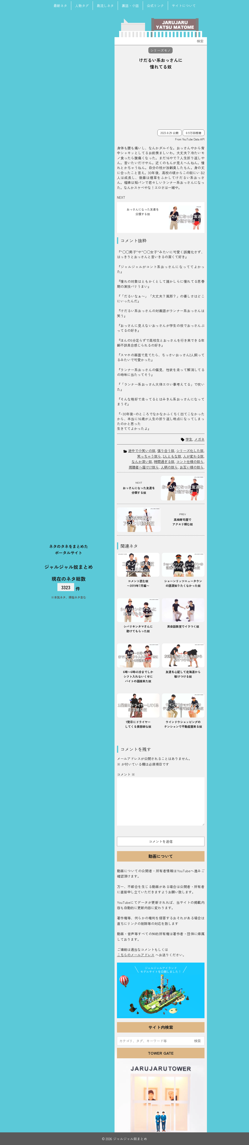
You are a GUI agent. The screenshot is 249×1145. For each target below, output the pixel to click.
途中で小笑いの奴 (141, 450)
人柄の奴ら (169, 467)
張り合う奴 (165, 450)
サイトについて (184, 5)
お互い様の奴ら (192, 467)
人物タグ (82, 5)
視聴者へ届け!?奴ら (144, 467)
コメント (126, 774)
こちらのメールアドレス (135, 954)
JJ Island (161, 995)
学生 (189, 439)
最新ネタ (60, 5)
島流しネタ (105, 5)
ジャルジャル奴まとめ (68, 566)
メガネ (199, 439)
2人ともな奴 (172, 456)
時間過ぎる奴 (164, 461)
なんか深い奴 (142, 461)
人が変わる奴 (193, 456)
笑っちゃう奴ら (149, 456)
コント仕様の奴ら (190, 461)
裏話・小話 (130, 5)
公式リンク (155, 5)
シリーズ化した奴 (190, 450)
